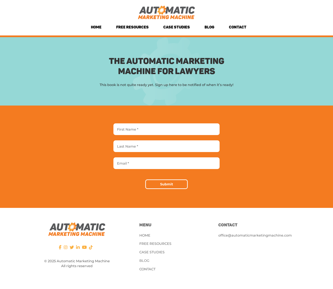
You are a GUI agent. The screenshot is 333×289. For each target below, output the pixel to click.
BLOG (144, 261)
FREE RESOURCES (155, 244)
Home (96, 27)
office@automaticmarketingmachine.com (255, 235)
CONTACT (147, 269)
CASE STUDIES (152, 252)
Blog (209, 27)
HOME (144, 235)
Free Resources (132, 27)
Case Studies (176, 27)
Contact (237, 27)
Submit (166, 184)
